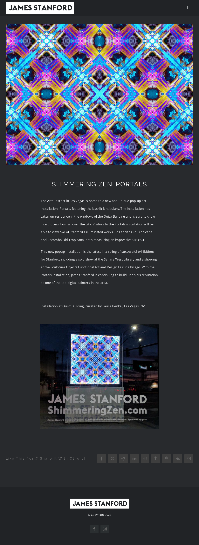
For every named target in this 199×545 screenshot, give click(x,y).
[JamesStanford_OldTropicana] (99, 94)
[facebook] (94, 529)
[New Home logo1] (40, 3)
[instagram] (104, 529)
